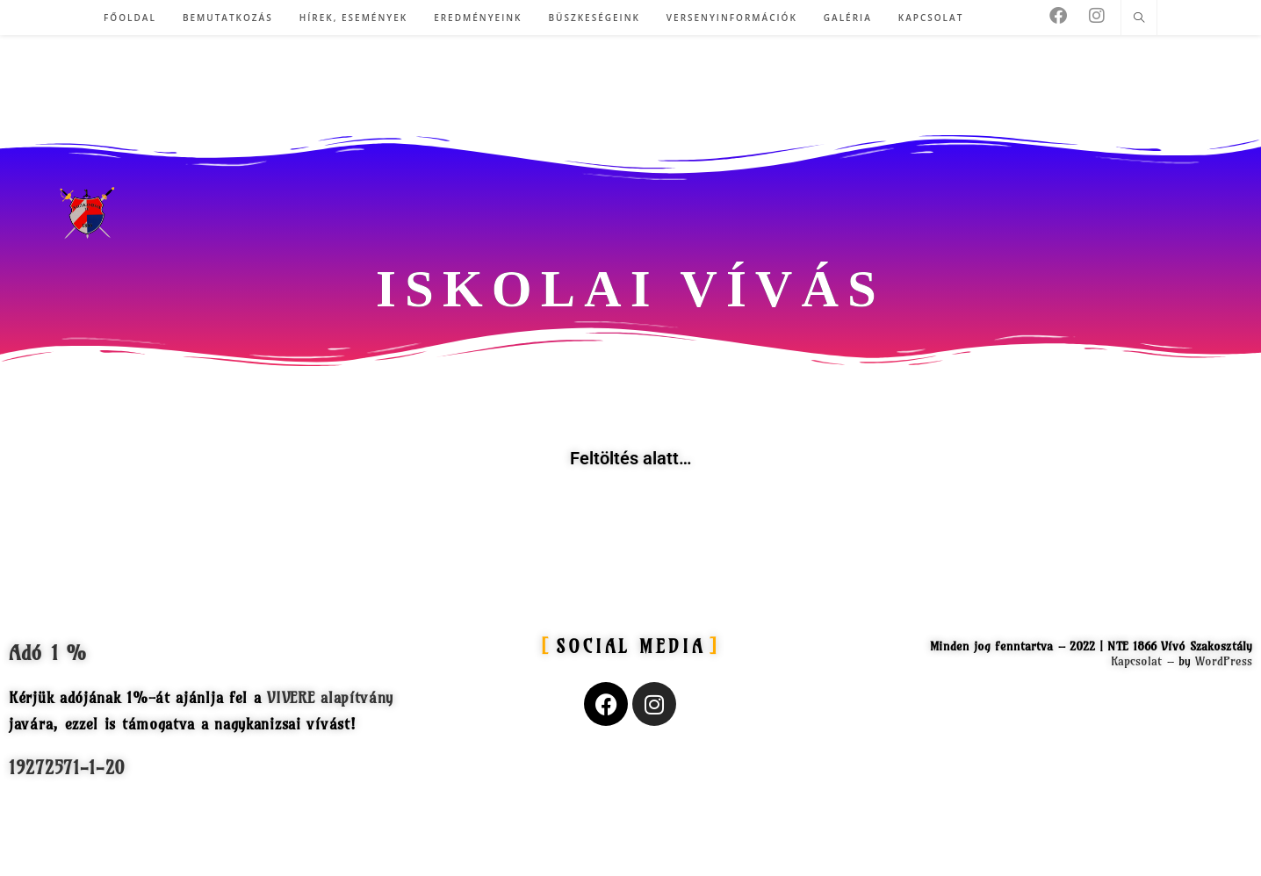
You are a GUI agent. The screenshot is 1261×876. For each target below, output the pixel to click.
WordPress (1223, 661)
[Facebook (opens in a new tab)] (1058, 16)
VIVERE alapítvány (330, 697)
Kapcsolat (1137, 661)
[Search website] (1139, 18)
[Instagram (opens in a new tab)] (1097, 16)
